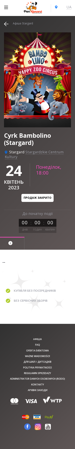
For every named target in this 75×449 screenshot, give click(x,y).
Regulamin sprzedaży (37, 373)
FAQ (37, 344)
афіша (37, 339)
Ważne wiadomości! (37, 356)
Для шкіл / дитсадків (37, 361)
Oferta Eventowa (37, 350)
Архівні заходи (37, 390)
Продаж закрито (37, 198)
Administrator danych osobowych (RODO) (37, 378)
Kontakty (37, 384)
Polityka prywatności (37, 367)
